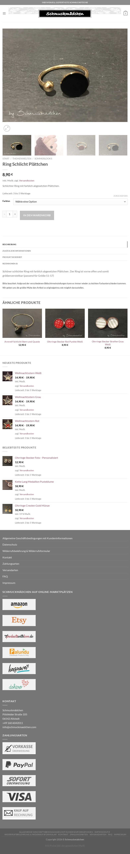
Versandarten (10, 572)
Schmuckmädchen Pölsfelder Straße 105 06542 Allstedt (14, 716)
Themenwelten (21, 158)
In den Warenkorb (37, 215)
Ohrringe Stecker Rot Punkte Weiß (65, 343)
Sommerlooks (43, 158)
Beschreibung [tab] (10, 244)
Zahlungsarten (10, 565)
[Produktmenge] (9, 214)
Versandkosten (26, 180)
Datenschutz (9, 546)
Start (5, 158)
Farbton (6, 201)
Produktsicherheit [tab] (14, 258)
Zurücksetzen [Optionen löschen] (121, 196)
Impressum (8, 584)
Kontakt (7, 559)
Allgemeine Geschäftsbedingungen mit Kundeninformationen (37, 540)
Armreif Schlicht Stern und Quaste (22, 343)
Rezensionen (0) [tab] (11, 265)
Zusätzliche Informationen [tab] (19, 251)
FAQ (5, 578)
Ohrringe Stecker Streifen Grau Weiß (108, 345)
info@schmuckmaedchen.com (19, 729)
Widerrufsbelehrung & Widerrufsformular (26, 552)
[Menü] (4, 13)
